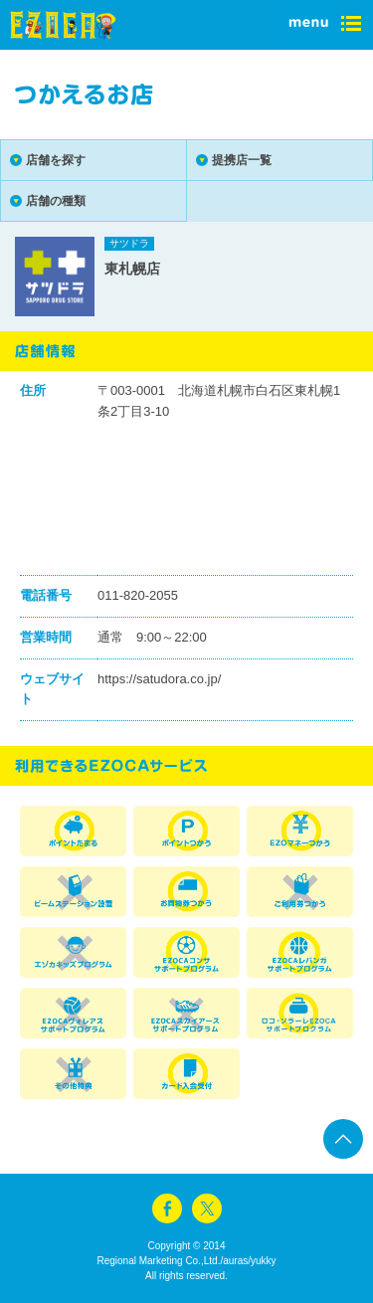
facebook (167, 1208)
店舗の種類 (56, 201)
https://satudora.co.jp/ (159, 678)
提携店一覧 (242, 160)
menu (323, 25)
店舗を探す (56, 160)
